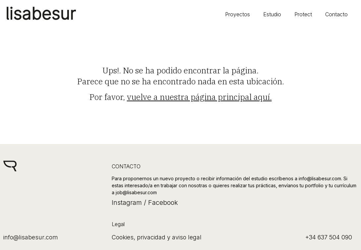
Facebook (162, 203)
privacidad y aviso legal (169, 237)
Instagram (127, 203)
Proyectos (237, 14)
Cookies (123, 237)
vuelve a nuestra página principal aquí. (199, 97)
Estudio (272, 14)
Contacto (336, 14)
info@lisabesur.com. (320, 178)
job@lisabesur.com (136, 192)
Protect (303, 14)
